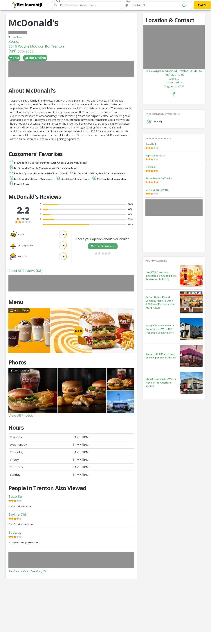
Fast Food (17, 37)
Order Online (35, 57)
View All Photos (20, 415)
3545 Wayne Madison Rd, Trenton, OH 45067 (174, 71)
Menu (14, 57)
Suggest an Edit (174, 86)
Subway (14, 532)
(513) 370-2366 (21, 51)
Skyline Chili (17, 514)
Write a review (102, 246)
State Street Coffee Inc (159, 178)
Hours (13, 41)
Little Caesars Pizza (156, 189)
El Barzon (150, 166)
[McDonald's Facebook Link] (174, 94)
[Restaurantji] (27, 5)
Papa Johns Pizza (155, 155)
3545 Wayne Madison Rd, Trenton (36, 46)
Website (174, 79)
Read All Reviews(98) (25, 270)
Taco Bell (15, 496)
